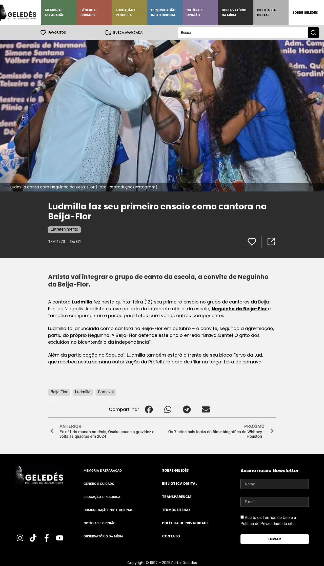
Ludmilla (82, 301)
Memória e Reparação (54, 12)
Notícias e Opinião (196, 12)
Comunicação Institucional (163, 12)
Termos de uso (176, 509)
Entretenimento (64, 229)
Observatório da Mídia (234, 12)
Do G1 (75, 241)
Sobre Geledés (305, 12)
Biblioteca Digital (266, 12)
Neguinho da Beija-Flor (240, 308)
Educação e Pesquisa (126, 12)
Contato (171, 536)
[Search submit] (313, 32)
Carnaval (106, 391)
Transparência (177, 496)
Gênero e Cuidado (88, 12)
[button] (148, 409)
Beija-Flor (59, 391)
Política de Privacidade (185, 522)
